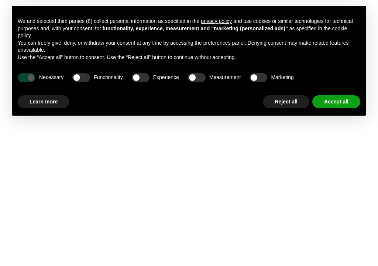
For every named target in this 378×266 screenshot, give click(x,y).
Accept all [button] (336, 102)
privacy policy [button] (216, 21)
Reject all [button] (286, 102)
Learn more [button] (44, 102)
